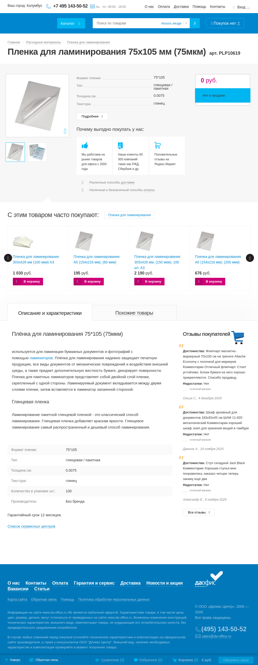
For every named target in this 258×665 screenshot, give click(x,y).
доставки (128, 182)
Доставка (181, 7)
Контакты (217, 7)
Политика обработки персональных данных (113, 599)
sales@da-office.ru (216, 636)
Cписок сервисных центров (31, 526)
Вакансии (18, 588)
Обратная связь (44, 599)
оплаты (149, 190)
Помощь (199, 7)
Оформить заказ (235, 660)
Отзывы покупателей (206, 334)
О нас (149, 7)
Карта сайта (17, 599)
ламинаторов (41, 358)
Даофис (31, 20)
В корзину (32, 281)
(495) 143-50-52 (223, 628)
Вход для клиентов (243, 7)
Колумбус (34, 6)
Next (62, 106)
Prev (12, 106)
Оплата (164, 7)
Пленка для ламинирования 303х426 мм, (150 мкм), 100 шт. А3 (157, 262)
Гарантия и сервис (94, 583)
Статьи (42, 588)
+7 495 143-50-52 (70, 6)
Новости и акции (164, 583)
